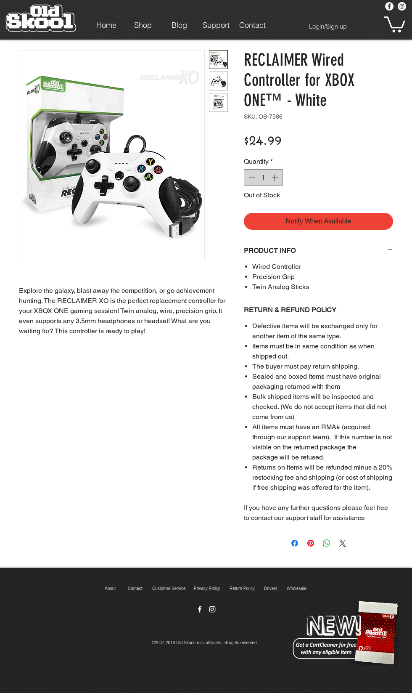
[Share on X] (343, 543)
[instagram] (212, 609)
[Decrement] (251, 178)
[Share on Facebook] (295, 543)
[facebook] (199, 609)
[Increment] (275, 178)
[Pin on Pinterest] (311, 543)
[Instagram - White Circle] (402, 6)
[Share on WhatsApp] (327, 543)
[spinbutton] (263, 178)
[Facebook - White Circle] (389, 6)
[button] (394, 23)
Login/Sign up (328, 26)
